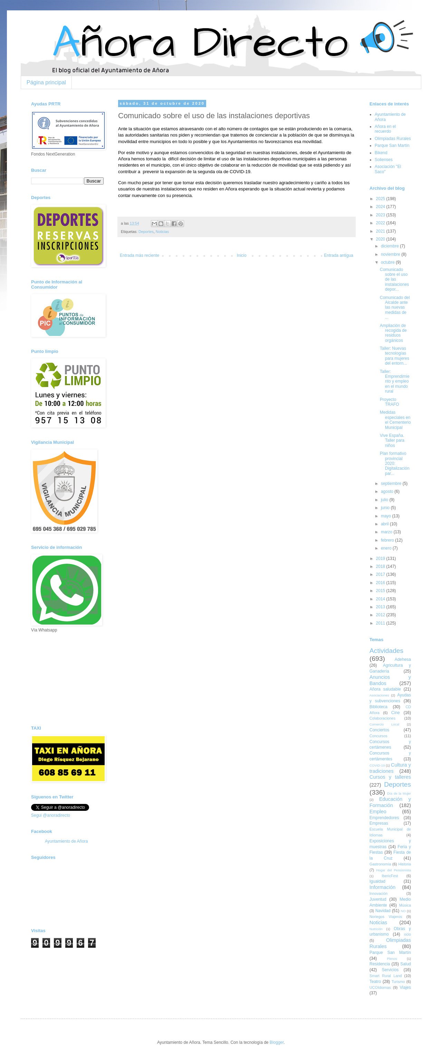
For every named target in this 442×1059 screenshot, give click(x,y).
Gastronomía (380, 864)
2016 (381, 582)
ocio (407, 934)
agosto (387, 491)
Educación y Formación (390, 802)
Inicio (242, 255)
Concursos (378, 736)
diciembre (390, 246)
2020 (381, 239)
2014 (381, 599)
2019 (381, 558)
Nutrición (376, 929)
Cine (395, 712)
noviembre (391, 254)
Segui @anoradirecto (50, 815)
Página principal (46, 82)
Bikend (381, 152)
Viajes (405, 987)
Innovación (378, 893)
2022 (381, 223)
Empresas (378, 823)
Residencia (379, 964)
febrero (388, 540)
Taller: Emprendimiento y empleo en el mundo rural (395, 381)
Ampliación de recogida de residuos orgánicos (393, 333)
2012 (381, 614)
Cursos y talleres (390, 777)
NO (403, 911)
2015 (381, 590)
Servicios (390, 969)
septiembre (392, 483)
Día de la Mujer (399, 793)
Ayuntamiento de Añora (66, 841)
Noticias (162, 231)
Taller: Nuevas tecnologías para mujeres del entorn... (394, 356)
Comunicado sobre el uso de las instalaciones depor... (394, 279)
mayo (386, 516)
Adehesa (403, 659)
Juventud (377, 899)
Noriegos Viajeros (385, 917)
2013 (381, 607)
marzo (387, 532)
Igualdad (377, 881)
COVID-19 (377, 765)
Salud (405, 964)
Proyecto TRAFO (389, 402)
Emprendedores (384, 817)
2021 (381, 231)
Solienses (384, 159)
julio (385, 499)
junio (386, 507)
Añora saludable (385, 689)
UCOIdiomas (380, 987)
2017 (381, 574)
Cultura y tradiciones (390, 768)
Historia (404, 864)
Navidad (383, 910)
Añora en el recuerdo (385, 129)
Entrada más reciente (139, 255)
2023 (381, 215)
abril (385, 524)
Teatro (375, 981)
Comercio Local (384, 724)
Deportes (146, 231)
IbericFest (390, 876)
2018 (381, 566)
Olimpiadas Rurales (393, 138)
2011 (381, 623)
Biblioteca (378, 706)
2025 (381, 198)
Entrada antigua (338, 255)
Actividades (386, 650)
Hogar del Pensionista (393, 870)
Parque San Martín (392, 145)
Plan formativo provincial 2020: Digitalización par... (395, 463)
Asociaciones (379, 695)
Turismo (398, 982)
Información (382, 887)
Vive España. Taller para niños (392, 440)
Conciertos (379, 730)
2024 (381, 206)
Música (405, 905)
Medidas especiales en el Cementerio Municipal (395, 420)
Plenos (392, 958)
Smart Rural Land (385, 976)
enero (387, 548)
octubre (388, 262)
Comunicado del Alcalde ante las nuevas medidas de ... (395, 307)
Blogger (277, 1042)
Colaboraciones (382, 718)
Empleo (377, 811)
